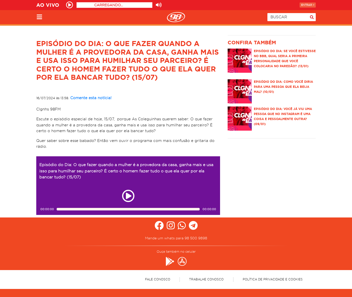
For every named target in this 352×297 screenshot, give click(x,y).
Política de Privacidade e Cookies (273, 279)
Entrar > (307, 5)
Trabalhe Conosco (206, 279)
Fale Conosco (157, 279)
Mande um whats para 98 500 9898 (176, 238)
